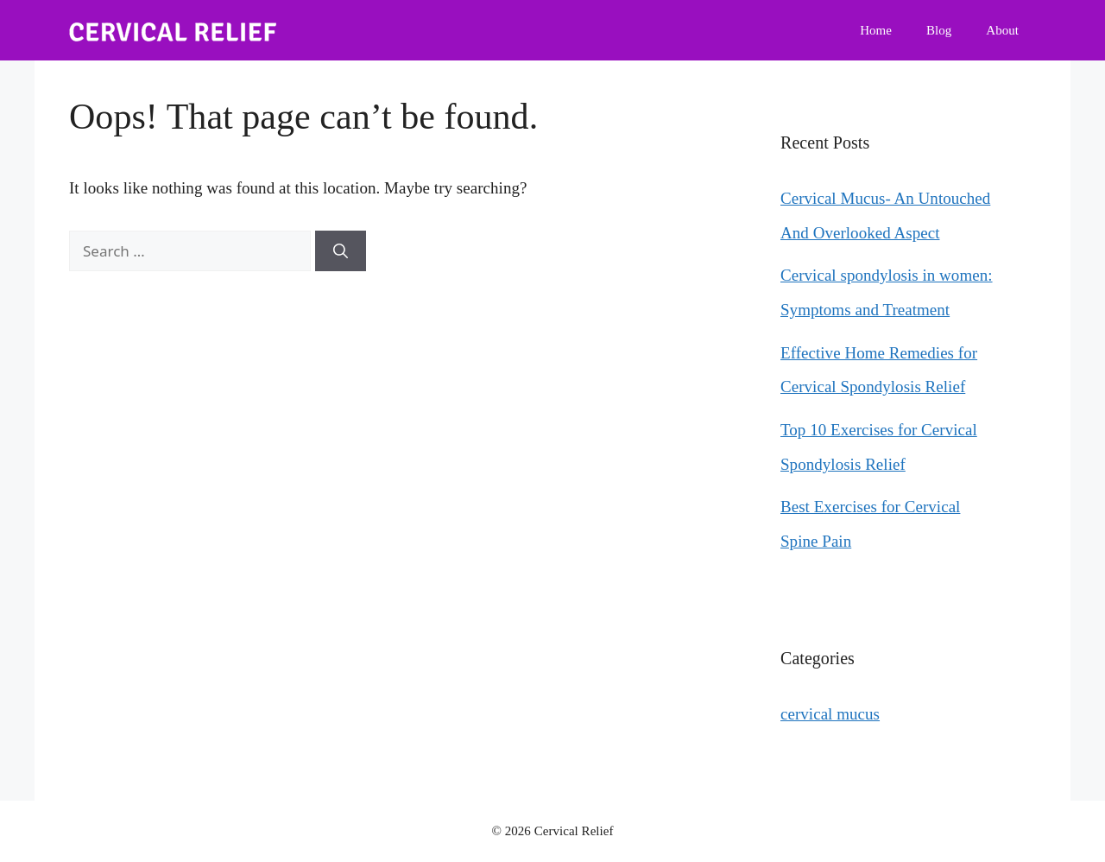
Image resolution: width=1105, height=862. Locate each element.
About (1002, 30)
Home (876, 30)
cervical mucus (830, 714)
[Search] (340, 251)
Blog (938, 30)
